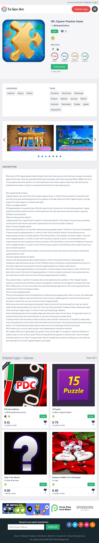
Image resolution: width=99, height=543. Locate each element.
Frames (54, 99)
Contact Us (61, 536)
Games (20, 93)
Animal (74, 99)
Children (55, 93)
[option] (30, 138)
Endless (64, 99)
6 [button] (57, 156)
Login (95, 2)
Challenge (78, 93)
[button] (4, 139)
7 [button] (60, 156)
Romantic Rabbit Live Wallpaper (66, 477)
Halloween (66, 104)
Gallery (33, 536)
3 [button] (46, 156)
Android (10, 93)
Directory (42, 536)
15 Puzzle (56, 409)
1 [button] (38, 156)
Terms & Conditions (76, 536)
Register (88, 2)
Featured (25, 536)
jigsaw (86, 104)
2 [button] (42, 156)
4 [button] (49, 156)
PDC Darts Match (11, 409)
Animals (54, 104)
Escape (77, 104)
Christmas (66, 93)
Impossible (56, 110)
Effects (83, 99)
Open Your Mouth (12, 477)
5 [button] (53, 156)
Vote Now (59, 66)
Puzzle (29, 93)
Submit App (81, 9)
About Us (51, 536)
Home (17, 536)
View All (91, 358)
